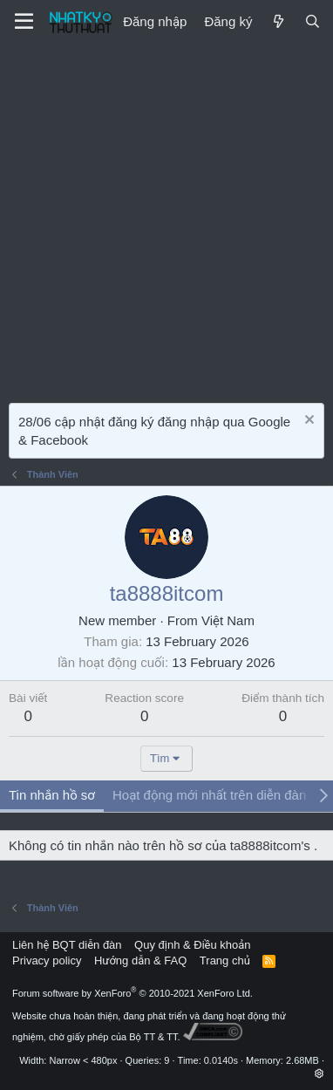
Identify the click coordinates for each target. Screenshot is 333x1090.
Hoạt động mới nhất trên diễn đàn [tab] (209, 794)
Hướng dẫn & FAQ (140, 960)
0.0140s (221, 1060)
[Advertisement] (166, 218)
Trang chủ (225, 960)
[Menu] (23, 22)
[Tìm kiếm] (313, 21)
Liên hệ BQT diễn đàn (67, 944)
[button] (319, 1073)
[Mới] (278, 21)
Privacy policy (46, 960)
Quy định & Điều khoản (192, 944)
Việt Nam (228, 620)
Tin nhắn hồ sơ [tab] (52, 794)
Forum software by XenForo (132, 993)
